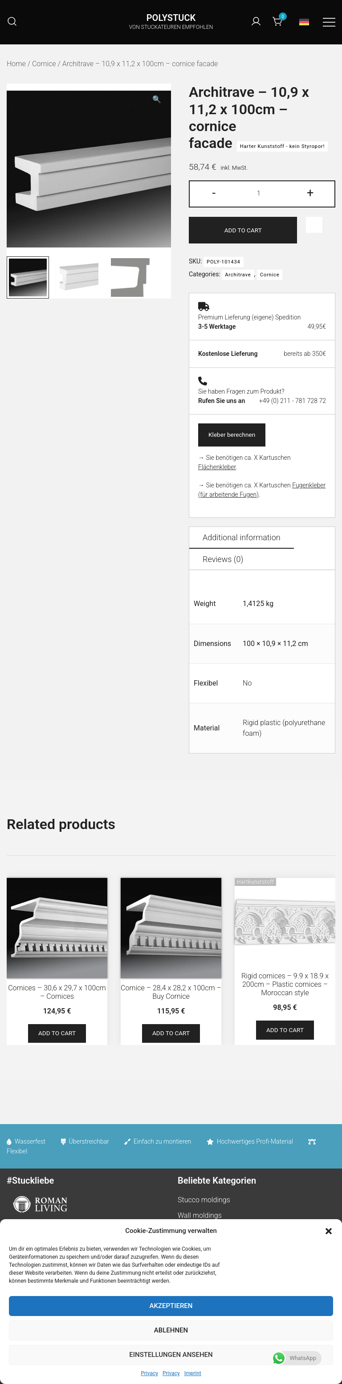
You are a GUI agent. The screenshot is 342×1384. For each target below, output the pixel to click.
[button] (328, 1231)
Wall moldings (200, 1217)
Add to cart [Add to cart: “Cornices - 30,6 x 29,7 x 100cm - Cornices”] (57, 1035)
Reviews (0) (223, 560)
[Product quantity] (262, 194)
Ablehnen (171, 1330)
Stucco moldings (204, 1202)
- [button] (214, 193)
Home (16, 64)
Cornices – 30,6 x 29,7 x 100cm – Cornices (57, 993)
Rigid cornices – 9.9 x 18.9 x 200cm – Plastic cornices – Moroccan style (285, 985)
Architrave (238, 275)
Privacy (149, 1373)
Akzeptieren (171, 1306)
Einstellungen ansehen (170, 1355)
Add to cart (243, 230)
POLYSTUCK (171, 17)
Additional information (242, 538)
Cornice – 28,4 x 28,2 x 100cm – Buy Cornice (171, 993)
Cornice (44, 64)
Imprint (192, 1373)
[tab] (241, 539)
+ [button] (310, 193)
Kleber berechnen (234, 435)
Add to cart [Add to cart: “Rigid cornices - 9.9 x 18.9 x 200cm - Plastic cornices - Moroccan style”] (285, 1031)
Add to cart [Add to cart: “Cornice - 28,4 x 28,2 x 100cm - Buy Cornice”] (171, 1035)
